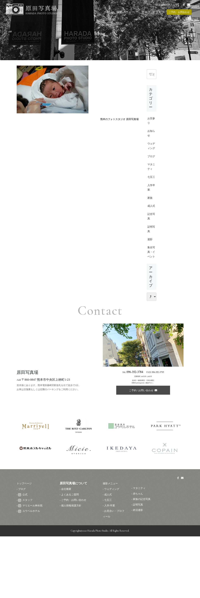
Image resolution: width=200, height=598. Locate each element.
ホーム (108, 12)
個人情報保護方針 (72, 567)
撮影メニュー (125, 12)
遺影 (150, 284)
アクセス (158, 12)
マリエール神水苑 (31, 567)
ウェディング (150, 153)
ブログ (145, 12)
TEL (132, 432)
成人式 (150, 243)
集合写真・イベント (150, 304)
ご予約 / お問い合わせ (143, 450)
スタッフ (25, 562)
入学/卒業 (110, 567)
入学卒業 (150, 220)
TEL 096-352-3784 (167, 4)
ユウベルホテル (29, 573)
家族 (150, 232)
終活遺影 (138, 572)
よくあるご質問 (70, 556)
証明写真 (150, 272)
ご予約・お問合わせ (179, 12)
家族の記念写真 (142, 561)
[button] (152, 75)
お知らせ (150, 136)
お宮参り (150, 121)
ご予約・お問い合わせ (74, 562)
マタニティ (150, 188)
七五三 (150, 205)
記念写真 (150, 258)
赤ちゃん (138, 555)
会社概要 (66, 551)
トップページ (26, 546)
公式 (23, 556)
